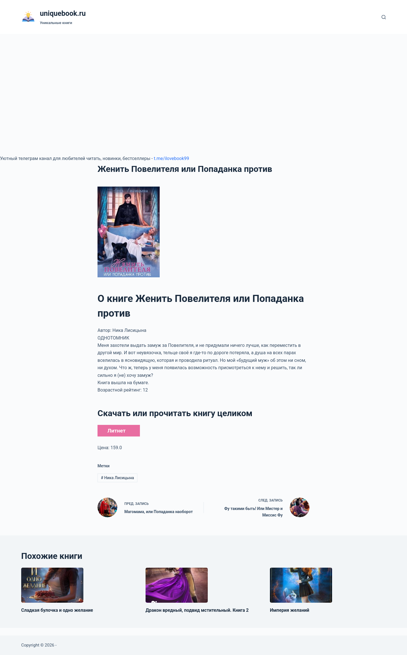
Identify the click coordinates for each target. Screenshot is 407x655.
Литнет (116, 430)
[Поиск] (384, 17)
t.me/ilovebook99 (171, 158)
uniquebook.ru (63, 13)
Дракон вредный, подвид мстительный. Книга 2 (197, 610)
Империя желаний (289, 610)
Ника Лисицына (117, 477)
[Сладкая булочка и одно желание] (52, 585)
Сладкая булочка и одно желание (57, 610)
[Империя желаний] (301, 585)
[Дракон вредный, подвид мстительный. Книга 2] (177, 585)
